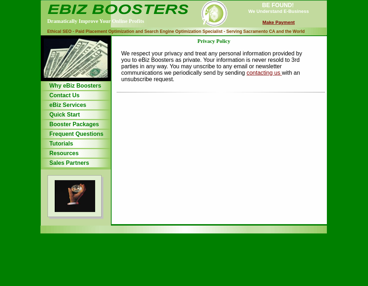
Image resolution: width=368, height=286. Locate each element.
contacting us (264, 73)
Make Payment (278, 22)
